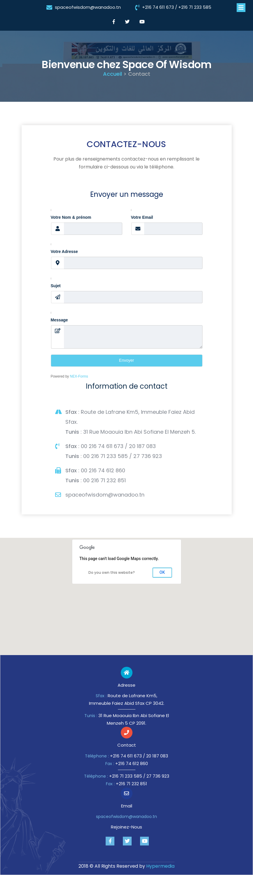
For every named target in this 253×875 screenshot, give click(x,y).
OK (162, 572)
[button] (126, 591)
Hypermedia (160, 866)
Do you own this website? (111, 572)
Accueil (112, 73)
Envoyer (126, 360)
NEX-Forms (79, 376)
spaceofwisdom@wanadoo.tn (88, 7)
